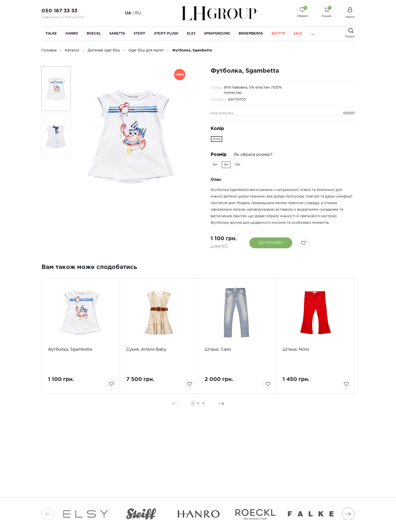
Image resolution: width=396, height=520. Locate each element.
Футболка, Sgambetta (70, 349)
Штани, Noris (296, 349)
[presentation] (174, 403)
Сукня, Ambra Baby (146, 349)
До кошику (271, 242)
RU (138, 13)
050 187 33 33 (59, 11)
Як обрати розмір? (253, 155)
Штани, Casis (218, 349)
